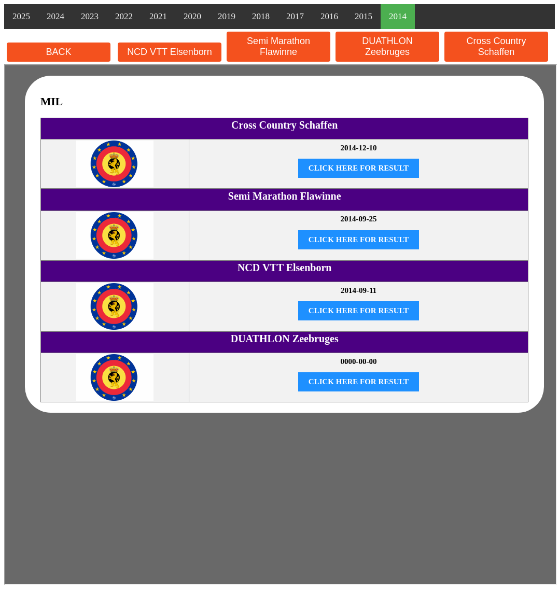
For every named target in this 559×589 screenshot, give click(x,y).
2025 (21, 16)
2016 (329, 16)
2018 (261, 16)
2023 (90, 16)
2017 (295, 16)
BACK (58, 52)
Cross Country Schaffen (496, 46)
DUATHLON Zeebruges (387, 46)
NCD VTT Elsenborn (169, 52)
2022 (124, 16)
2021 (158, 16)
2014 (398, 16)
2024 (55, 16)
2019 (226, 16)
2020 (192, 16)
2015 (363, 16)
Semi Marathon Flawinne (278, 46)
